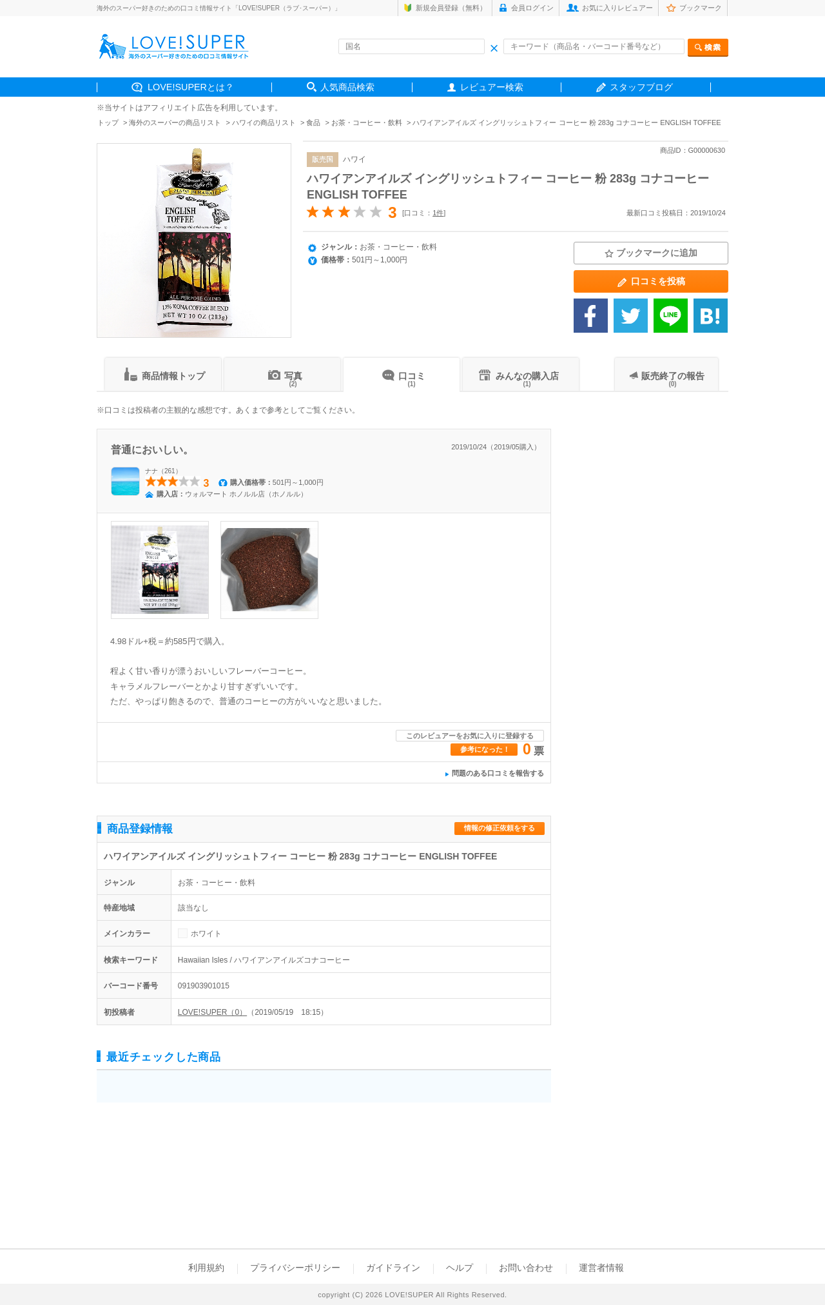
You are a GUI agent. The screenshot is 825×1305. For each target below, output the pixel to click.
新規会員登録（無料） (451, 8)
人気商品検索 (347, 87)
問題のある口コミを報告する (498, 773)
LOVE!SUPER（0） (212, 1012)
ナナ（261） (163, 471)
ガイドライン (393, 1267)
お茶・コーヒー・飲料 (366, 122)
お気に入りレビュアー (617, 8)
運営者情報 (601, 1267)
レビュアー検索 (491, 87)
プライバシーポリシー (295, 1267)
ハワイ (354, 159)
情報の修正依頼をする (499, 828)
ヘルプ (459, 1267)
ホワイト (206, 933)
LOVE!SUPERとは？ (191, 87)
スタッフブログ (641, 87)
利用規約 (206, 1267)
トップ (108, 122)
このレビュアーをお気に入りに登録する (470, 736)
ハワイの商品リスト (264, 122)
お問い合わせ (526, 1267)
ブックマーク (700, 8)
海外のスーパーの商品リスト (175, 122)
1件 (437, 213)
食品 (313, 122)
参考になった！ (485, 749)
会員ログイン (532, 8)
